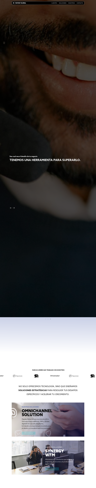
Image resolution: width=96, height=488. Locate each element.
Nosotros (71, 3)
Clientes (54, 3)
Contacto (80, 3)
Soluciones (62, 3)
